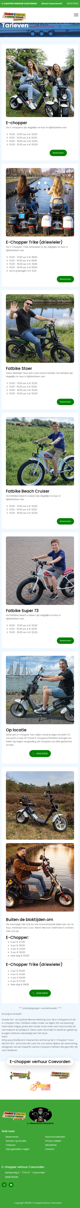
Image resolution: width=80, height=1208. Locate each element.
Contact (47, 1149)
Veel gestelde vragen (15, 1149)
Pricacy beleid (51, 1141)
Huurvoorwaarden (53, 1136)
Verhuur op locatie (14, 1141)
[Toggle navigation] (76, 14)
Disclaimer (49, 1145)
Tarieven (8, 1145)
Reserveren (10, 1136)
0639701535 (72, 3)
